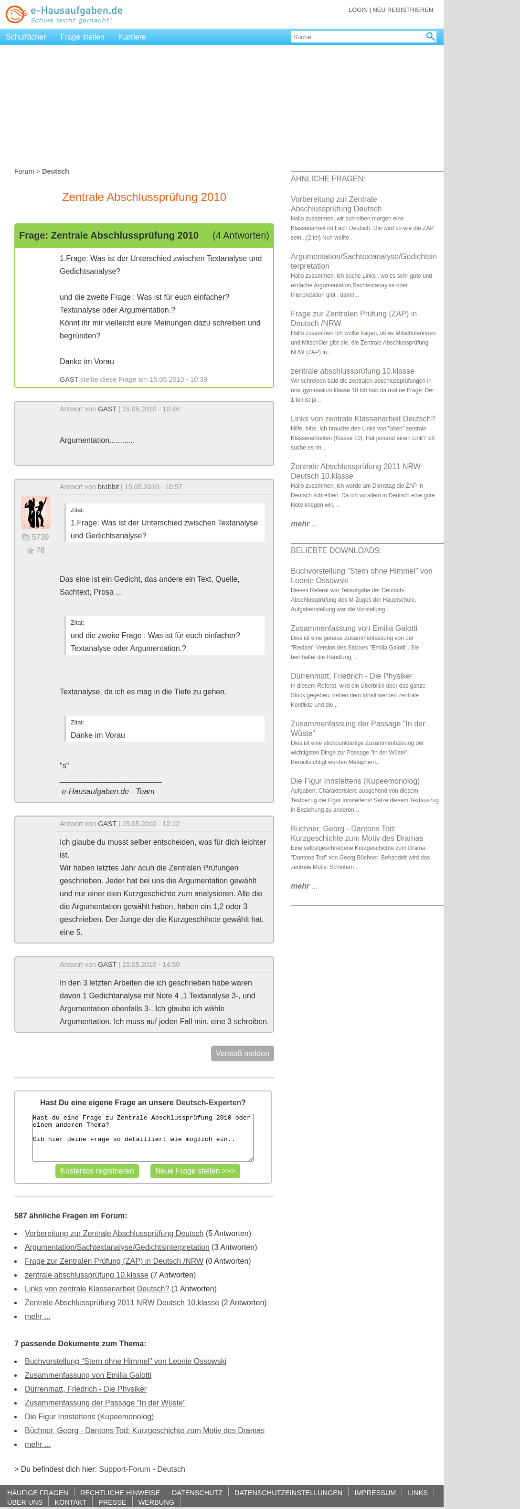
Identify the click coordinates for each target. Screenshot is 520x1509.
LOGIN (358, 9)
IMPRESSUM (375, 1492)
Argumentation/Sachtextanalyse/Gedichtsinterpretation (117, 1247)
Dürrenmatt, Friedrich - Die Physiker (86, 1389)
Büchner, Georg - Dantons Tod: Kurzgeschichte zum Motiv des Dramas (145, 1430)
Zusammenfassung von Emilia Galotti (88, 1375)
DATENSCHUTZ (197, 1492)
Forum (24, 171)
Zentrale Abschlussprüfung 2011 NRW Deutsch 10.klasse (122, 1303)
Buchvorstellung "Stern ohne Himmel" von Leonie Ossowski (125, 1361)
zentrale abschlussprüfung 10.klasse (87, 1275)
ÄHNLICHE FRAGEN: (328, 179)
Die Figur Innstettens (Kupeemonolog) (89, 1417)
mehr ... (38, 1316)
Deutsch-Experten (208, 1103)
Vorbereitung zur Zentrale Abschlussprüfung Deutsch (114, 1233)
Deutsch (171, 1469)
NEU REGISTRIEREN (402, 9)
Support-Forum (124, 1469)
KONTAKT (70, 1502)
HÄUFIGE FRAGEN (37, 1492)
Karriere (132, 37)
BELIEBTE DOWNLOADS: (336, 550)
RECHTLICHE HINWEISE (120, 1492)
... (304, 524)
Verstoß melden (242, 1053)
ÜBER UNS (24, 1502)
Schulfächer (26, 37)
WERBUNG (156, 1502)
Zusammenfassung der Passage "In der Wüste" (105, 1403)
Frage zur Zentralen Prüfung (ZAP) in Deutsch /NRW (114, 1261)
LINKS (418, 1492)
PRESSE (112, 1502)
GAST (69, 379)
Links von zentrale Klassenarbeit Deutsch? (97, 1289)
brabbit (108, 487)
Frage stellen (83, 37)
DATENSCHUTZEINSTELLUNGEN (288, 1492)
